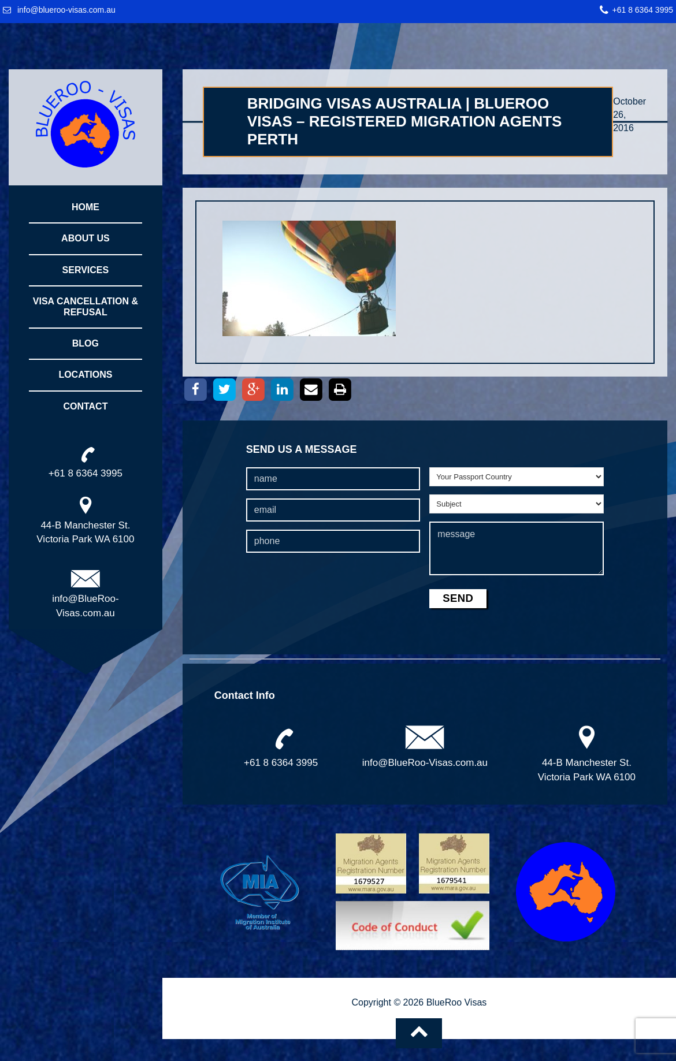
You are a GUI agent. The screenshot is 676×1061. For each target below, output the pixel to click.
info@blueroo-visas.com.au (66, 9)
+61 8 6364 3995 (643, 9)
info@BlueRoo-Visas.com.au (425, 762)
